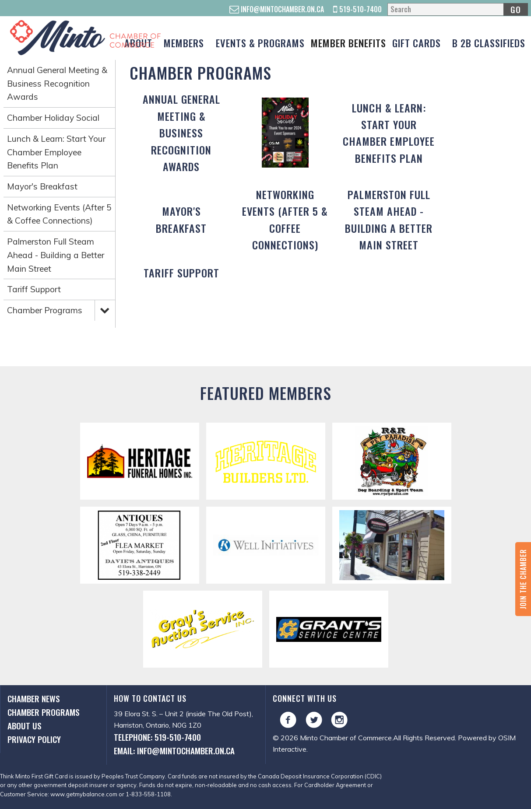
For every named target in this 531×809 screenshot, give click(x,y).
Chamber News (33, 698)
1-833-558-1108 (148, 794)
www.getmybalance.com (83, 794)
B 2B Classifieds (488, 42)
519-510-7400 (357, 9)
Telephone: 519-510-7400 (157, 737)
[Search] (457, 9)
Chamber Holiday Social (53, 117)
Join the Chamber (523, 579)
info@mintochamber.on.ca (276, 9)
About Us (24, 725)
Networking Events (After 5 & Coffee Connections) (59, 214)
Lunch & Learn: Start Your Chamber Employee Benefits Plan (56, 152)
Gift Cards (416, 42)
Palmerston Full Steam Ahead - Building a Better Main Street (55, 254)
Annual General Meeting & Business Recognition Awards (57, 83)
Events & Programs (260, 42)
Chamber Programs (44, 310)
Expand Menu (104, 310)
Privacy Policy (34, 739)
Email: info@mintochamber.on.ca (174, 750)
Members (184, 42)
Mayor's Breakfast (42, 186)
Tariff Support (34, 289)
